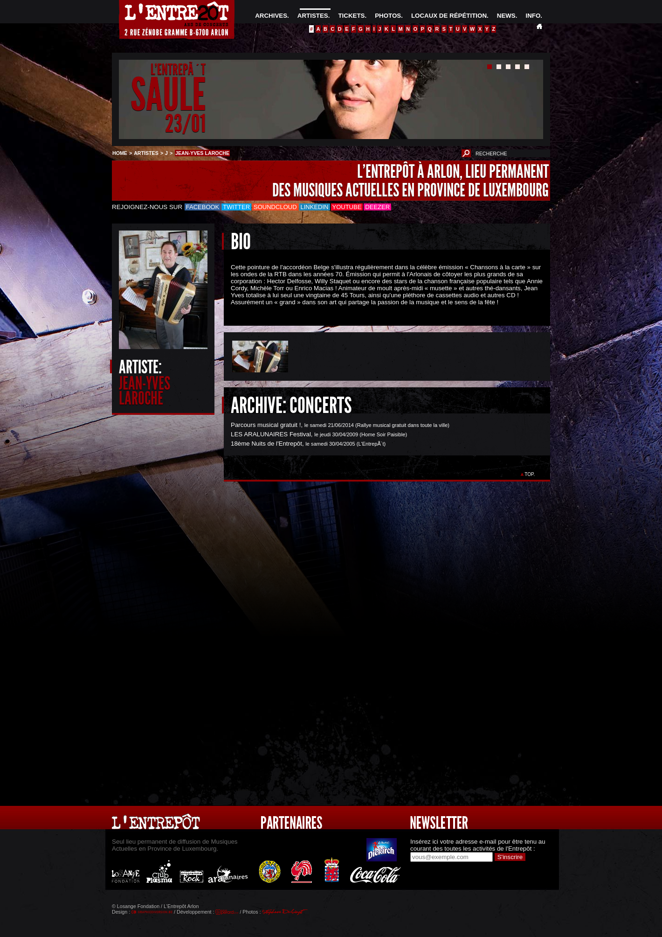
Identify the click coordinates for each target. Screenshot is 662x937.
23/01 (185, 123)
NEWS (506, 15)
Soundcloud (275, 206)
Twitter (236, 206)
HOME (119, 153)
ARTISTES (312, 15)
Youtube (347, 206)
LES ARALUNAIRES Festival (271, 434)
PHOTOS (388, 15)
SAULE (168, 95)
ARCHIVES (271, 15)
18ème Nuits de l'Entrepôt (266, 443)
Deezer (377, 206)
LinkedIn (315, 206)
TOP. (530, 474)
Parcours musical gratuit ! (266, 424)
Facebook (203, 206)
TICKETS (351, 15)
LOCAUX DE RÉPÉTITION (449, 15)
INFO (532, 15)
